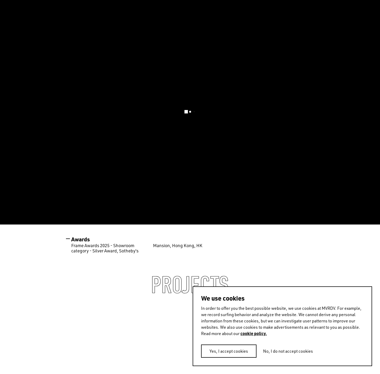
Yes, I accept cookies (229, 351)
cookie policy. (253, 333)
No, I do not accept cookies (288, 351)
